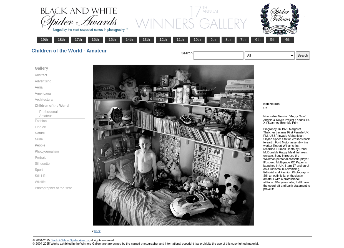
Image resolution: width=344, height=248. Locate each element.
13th (146, 39)
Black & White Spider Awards (70, 240)
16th (95, 39)
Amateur (45, 116)
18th (61, 39)
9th (213, 39)
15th (112, 39)
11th (180, 39)
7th (243, 39)
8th (228, 39)
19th (44, 39)
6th (257, 39)
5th (272, 39)
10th (197, 39)
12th (163, 39)
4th (287, 39)
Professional (48, 112)
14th (129, 39)
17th (78, 39)
